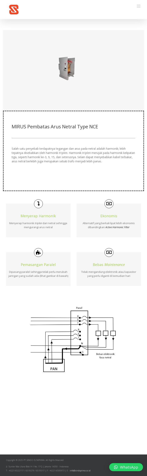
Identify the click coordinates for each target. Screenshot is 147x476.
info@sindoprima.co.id (80, 470)
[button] (126, 467)
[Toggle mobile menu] (139, 6)
